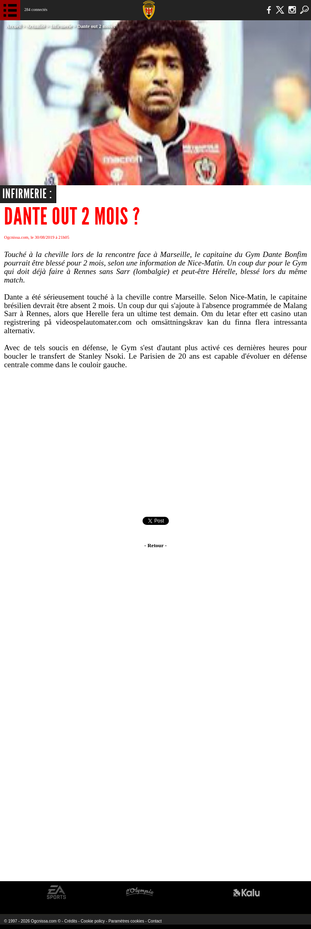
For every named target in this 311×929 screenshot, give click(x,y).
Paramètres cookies (126, 921)
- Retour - (155, 545)
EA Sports (57, 892)
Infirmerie (61, 26)
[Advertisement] (155, 443)
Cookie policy (92, 921)
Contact (155, 921)
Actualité (35, 26)
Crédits (70, 921)
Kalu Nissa (246, 892)
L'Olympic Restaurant (139, 892)
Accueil (13, 26)
